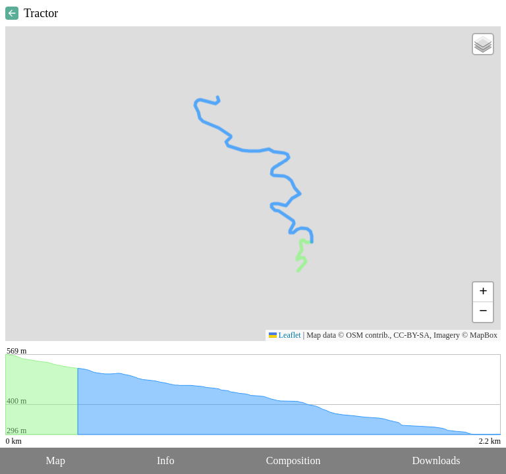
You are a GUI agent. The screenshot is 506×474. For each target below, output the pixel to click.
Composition (293, 460)
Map (55, 460)
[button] (483, 44)
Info (166, 460)
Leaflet (285, 335)
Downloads (436, 460)
